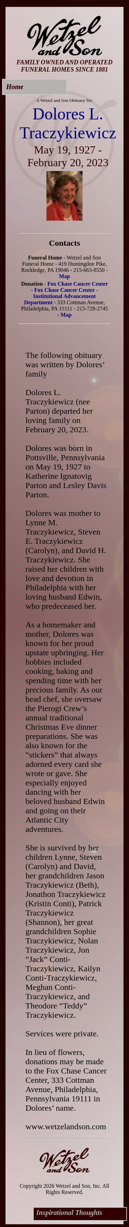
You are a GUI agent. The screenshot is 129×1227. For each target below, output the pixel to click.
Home (14, 87)
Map (64, 276)
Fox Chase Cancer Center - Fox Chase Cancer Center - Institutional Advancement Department (66, 293)
